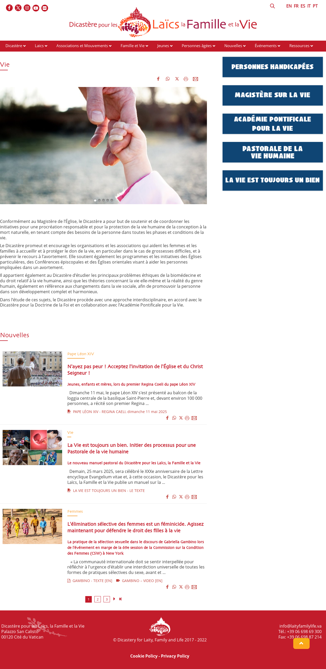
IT (309, 6)
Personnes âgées (197, 45)
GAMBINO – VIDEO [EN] (139, 580)
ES (303, 6)
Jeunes (163, 45)
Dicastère (13, 45)
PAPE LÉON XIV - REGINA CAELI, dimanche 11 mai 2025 (117, 411)
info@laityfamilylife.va (300, 626)
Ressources (299, 45)
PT (315, 6)
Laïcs (40, 45)
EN (289, 6)
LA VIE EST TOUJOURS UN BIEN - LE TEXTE (106, 490)
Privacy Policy (175, 656)
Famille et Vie (133, 45)
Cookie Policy (144, 656)
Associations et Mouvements (82, 45)
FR (296, 6)
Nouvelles (233, 45)
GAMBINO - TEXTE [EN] (89, 580)
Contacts (13, 55)
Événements (266, 45)
